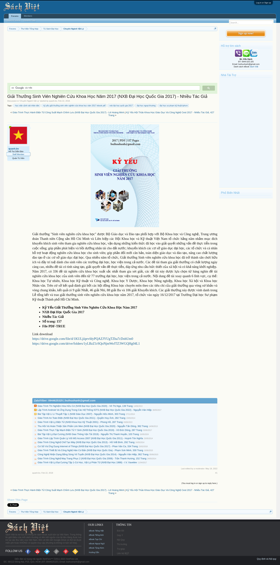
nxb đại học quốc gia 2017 (120, 105)
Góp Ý (120, 535)
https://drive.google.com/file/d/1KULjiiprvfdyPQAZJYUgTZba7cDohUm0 (82, 339)
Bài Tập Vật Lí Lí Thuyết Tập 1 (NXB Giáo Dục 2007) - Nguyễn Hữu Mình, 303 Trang (81, 414)
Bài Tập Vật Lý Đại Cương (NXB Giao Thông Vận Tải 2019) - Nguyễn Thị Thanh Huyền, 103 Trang (88, 434)
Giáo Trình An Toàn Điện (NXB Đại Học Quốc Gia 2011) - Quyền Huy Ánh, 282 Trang (81, 418)
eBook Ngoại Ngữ (96, 543)
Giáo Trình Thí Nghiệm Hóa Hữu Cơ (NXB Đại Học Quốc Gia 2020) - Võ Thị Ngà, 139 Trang (85, 406)
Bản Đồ (120, 530)
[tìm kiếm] (105, 88)
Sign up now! (246, 33)
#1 (216, 473)
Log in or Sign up (263, 3)
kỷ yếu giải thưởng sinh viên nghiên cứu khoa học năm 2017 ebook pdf (73, 105)
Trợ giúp (121, 549)
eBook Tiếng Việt (96, 531)
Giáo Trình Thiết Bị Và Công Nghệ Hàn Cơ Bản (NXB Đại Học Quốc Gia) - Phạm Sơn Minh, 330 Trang (90, 450)
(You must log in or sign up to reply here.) (200, 483)
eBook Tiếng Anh (96, 535)
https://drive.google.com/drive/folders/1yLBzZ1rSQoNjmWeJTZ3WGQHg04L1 (86, 343)
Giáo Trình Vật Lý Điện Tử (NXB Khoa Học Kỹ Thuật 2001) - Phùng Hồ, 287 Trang (80, 422)
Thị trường (122, 544)
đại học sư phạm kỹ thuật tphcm (173, 105)
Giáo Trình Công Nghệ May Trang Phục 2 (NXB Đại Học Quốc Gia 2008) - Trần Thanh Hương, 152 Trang (92, 458)
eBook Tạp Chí (95, 539)
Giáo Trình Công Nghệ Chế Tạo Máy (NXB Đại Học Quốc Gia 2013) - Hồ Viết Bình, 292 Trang (86, 442)
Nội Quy (121, 540)
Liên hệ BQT (123, 553)
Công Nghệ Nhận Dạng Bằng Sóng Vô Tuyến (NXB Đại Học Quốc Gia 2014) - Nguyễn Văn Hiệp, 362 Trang (93, 454)
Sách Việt (254, 67)
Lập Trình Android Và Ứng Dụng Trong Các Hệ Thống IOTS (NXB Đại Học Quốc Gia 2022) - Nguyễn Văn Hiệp (95, 410)
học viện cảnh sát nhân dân (26, 105)
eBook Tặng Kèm (96, 548)
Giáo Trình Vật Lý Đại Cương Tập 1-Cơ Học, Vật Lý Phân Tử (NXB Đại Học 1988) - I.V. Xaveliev (87, 462)
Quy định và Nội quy (266, 559)
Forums (14, 16)
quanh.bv (53, 101)
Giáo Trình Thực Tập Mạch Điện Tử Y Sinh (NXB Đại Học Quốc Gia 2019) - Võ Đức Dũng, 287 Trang (90, 430)
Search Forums (13, 20)
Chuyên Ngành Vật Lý (29, 101)
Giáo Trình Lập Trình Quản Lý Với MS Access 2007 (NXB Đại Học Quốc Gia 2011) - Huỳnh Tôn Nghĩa (90, 438)
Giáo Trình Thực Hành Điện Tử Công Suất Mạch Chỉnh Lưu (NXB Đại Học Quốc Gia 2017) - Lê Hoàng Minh (68, 112)
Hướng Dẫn (94, 552)
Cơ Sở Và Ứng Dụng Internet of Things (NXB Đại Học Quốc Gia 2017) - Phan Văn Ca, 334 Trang (88, 446)
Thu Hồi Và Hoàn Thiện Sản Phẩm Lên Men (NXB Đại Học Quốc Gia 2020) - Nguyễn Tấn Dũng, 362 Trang (93, 426)
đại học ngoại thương (146, 105)
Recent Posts (30, 20)
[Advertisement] (112, 58)
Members (28, 16)
